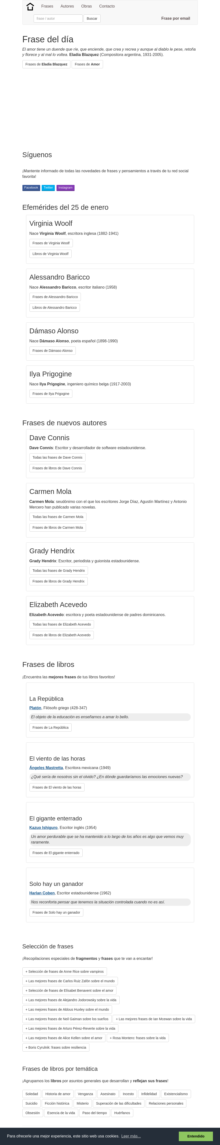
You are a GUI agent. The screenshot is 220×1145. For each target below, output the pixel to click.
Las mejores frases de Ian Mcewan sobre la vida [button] (155, 1019)
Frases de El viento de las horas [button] (57, 787)
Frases (47, 6)
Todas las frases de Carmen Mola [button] (58, 517)
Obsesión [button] (33, 1113)
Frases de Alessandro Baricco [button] (55, 297)
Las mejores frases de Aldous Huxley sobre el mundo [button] (69, 1009)
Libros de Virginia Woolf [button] (50, 254)
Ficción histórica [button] (57, 1103)
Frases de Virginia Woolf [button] (51, 243)
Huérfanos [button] (122, 1113)
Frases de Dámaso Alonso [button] (53, 351)
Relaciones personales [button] (166, 1103)
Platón (35, 708)
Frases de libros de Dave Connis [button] (57, 468)
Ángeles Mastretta (46, 768)
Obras (86, 6)
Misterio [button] (83, 1103)
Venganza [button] (85, 1094)
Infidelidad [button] (149, 1094)
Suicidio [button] (32, 1103)
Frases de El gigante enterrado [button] (56, 853)
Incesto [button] (128, 1094)
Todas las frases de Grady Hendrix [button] (59, 570)
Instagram (65, 187)
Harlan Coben (42, 893)
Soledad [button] (32, 1094)
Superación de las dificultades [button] (118, 1103)
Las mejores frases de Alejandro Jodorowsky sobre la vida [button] (72, 1000)
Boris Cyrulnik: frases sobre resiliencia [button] (57, 1047)
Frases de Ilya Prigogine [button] (51, 394)
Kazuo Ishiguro (43, 828)
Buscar (92, 18)
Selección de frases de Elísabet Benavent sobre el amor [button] (71, 990)
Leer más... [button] (131, 1136)
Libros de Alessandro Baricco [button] (55, 307)
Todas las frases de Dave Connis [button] (58, 457)
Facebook (31, 187)
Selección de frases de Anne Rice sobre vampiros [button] (66, 971)
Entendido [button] (195, 1136)
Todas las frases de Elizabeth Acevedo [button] (62, 624)
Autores (67, 6)
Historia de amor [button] (57, 1094)
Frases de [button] (46, 64)
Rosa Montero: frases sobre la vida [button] (139, 1038)
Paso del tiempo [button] (94, 1113)
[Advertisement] (111, 107)
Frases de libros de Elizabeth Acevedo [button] (62, 635)
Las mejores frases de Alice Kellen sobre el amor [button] (65, 1038)
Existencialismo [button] (176, 1094)
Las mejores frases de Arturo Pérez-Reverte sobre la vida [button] (72, 1028)
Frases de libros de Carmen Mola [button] (58, 527)
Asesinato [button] (107, 1094)
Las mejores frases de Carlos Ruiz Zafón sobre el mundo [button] (72, 981)
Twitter (48, 187)
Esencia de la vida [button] (61, 1113)
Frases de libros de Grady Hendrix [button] (59, 581)
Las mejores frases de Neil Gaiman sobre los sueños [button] (68, 1019)
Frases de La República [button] (51, 727)
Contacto (107, 6)
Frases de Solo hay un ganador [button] (56, 912)
